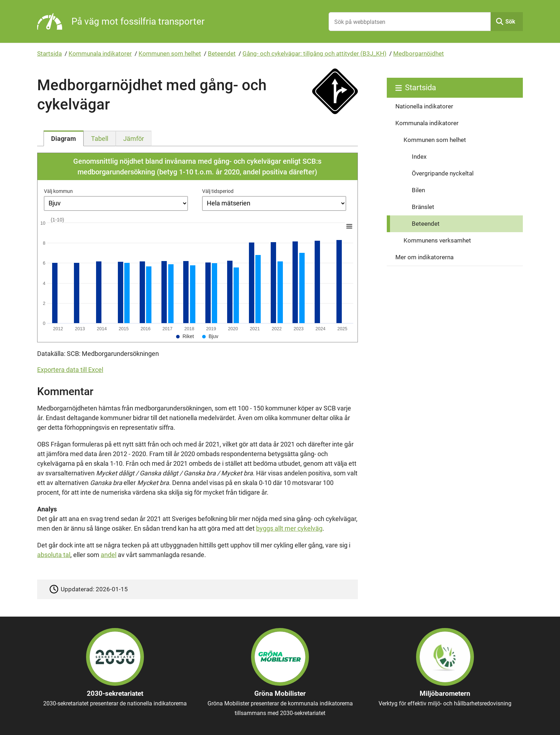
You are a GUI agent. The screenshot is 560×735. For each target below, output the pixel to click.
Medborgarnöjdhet (418, 53)
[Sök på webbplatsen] (410, 21)
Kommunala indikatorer (100, 53)
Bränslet (423, 206)
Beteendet (222, 53)
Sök (510, 21)
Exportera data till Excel (70, 369)
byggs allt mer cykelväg (289, 528)
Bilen (418, 190)
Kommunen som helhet (170, 53)
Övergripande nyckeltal (443, 173)
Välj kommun (58, 191)
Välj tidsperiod (218, 191)
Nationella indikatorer (424, 106)
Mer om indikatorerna (424, 257)
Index (419, 156)
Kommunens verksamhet (437, 240)
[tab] (64, 138)
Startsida (49, 53)
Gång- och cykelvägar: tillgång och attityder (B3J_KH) (314, 53)
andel (108, 554)
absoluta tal (53, 554)
